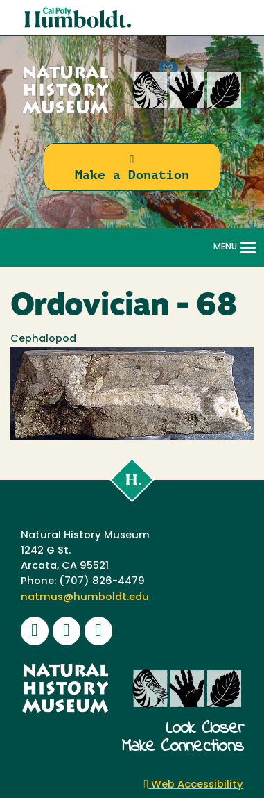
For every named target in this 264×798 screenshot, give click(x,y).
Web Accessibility (194, 785)
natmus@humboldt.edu (85, 597)
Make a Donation (132, 168)
